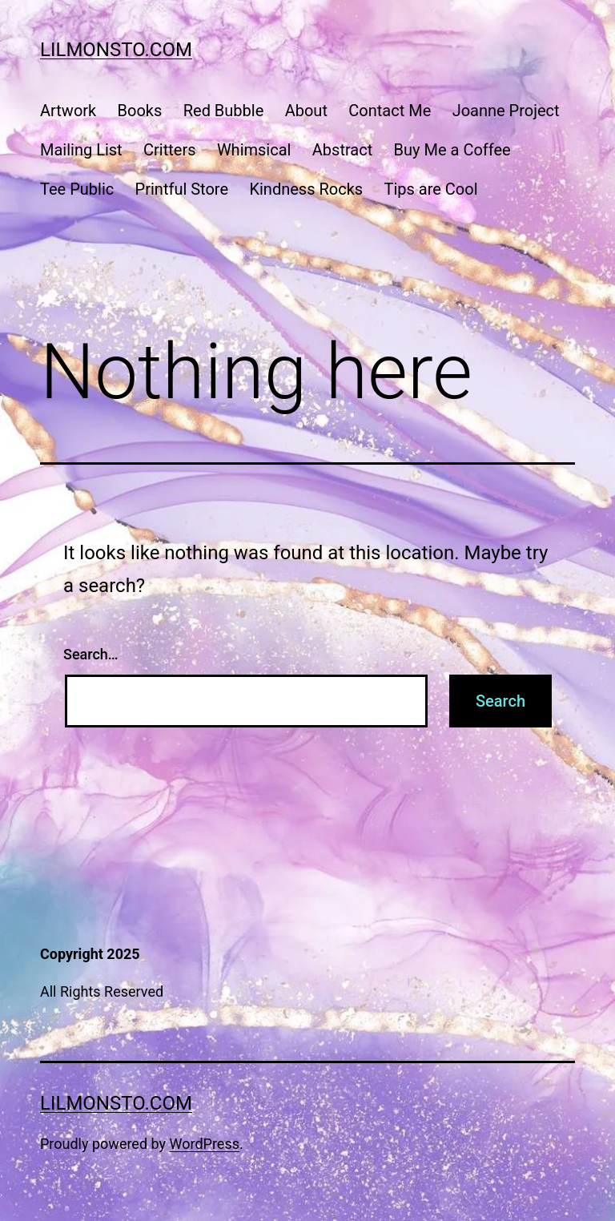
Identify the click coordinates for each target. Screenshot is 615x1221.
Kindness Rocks (306, 189)
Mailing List (81, 149)
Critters (169, 149)
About (306, 110)
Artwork (68, 110)
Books (140, 110)
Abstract (342, 149)
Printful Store (181, 189)
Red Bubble (223, 110)
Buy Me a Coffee (452, 149)
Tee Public (77, 189)
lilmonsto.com (116, 49)
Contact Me (389, 110)
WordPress (204, 1143)
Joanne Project (506, 110)
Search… (91, 654)
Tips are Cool (430, 189)
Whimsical (254, 149)
